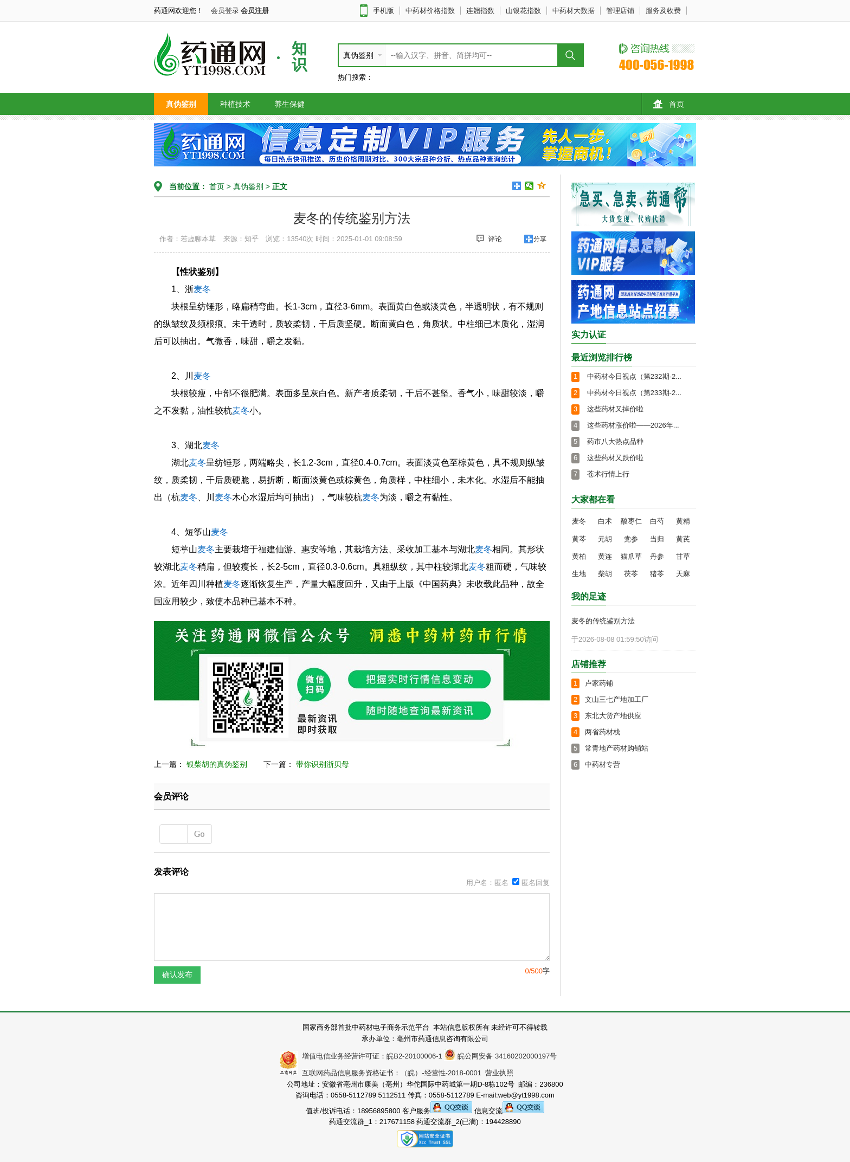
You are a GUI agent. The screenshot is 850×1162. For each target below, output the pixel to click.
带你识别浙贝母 (322, 764)
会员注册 (255, 11)
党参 (631, 539)
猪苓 (657, 574)
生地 (579, 574)
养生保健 (289, 104)
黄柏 (579, 556)
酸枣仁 (631, 521)
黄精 (683, 521)
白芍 (657, 521)
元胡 (605, 539)
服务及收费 (663, 11)
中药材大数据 (573, 11)
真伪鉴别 (181, 104)
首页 (668, 103)
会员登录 (225, 11)
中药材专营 (602, 764)
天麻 (683, 574)
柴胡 (605, 574)
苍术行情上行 (608, 474)
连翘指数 (480, 11)
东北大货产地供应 (613, 716)
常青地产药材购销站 (616, 748)
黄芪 (683, 539)
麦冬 (202, 289)
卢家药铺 (599, 683)
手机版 (383, 11)
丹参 (657, 556)
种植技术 (235, 104)
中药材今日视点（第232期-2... (634, 376)
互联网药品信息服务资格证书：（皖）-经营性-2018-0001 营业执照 (405, 1073)
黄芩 (579, 539)
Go (199, 833)
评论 (489, 238)
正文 (279, 186)
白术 (605, 521)
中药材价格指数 (430, 11)
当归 (657, 539)
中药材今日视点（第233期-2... (634, 393)
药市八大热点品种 (615, 441)
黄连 (605, 556)
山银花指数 (523, 11)
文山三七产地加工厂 (616, 699)
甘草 (683, 556)
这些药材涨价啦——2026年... (633, 425)
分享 (539, 239)
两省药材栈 (602, 732)
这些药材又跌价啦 (615, 458)
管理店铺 (620, 11)
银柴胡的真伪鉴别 (216, 764)
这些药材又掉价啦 (615, 409)
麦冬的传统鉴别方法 (603, 621)
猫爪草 (631, 556)
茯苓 (631, 574)
